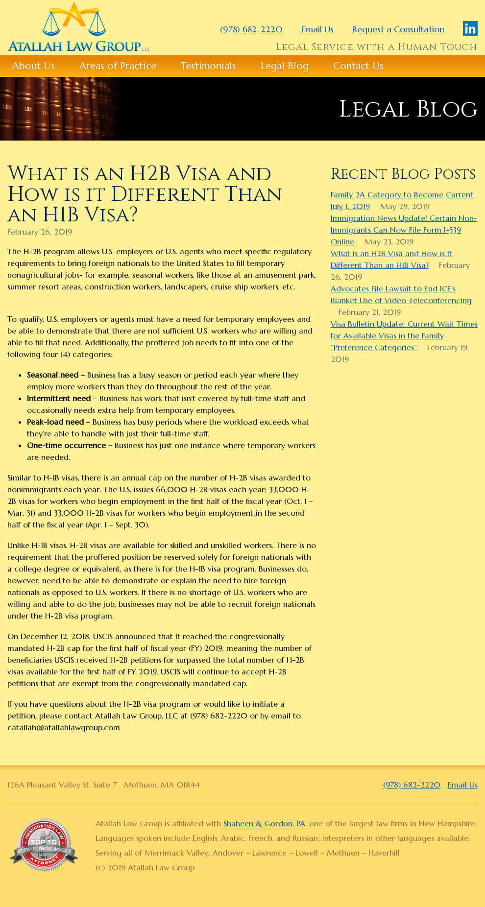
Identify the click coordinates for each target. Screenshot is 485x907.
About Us (33, 66)
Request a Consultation (398, 29)
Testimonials (208, 66)
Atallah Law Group (78, 26)
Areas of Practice (117, 66)
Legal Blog (285, 66)
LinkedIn (470, 28)
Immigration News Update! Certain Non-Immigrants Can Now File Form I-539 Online (404, 229)
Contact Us (358, 66)
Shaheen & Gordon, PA (264, 823)
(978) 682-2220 (251, 29)
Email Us (317, 29)
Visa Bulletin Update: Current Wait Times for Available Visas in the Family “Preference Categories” (404, 335)
